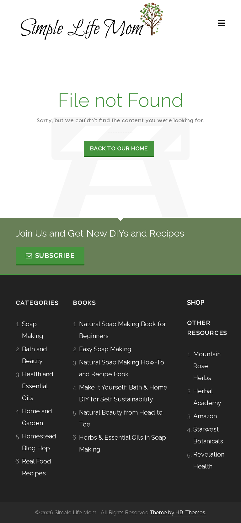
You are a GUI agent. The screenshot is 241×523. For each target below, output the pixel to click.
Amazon (205, 416)
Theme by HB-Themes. (177, 512)
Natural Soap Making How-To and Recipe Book (121, 368)
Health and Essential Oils (37, 386)
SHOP (195, 302)
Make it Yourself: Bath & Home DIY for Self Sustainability (123, 393)
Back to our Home (119, 148)
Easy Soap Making (105, 349)
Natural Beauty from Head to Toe (121, 418)
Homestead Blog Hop (38, 442)
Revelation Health (208, 460)
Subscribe (50, 255)
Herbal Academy (207, 397)
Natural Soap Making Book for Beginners (122, 330)
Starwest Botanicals (208, 435)
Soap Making (32, 330)
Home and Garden (37, 417)
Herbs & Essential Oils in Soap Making (122, 443)
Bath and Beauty (34, 355)
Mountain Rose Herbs (207, 366)
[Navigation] (221, 23)
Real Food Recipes (36, 467)
